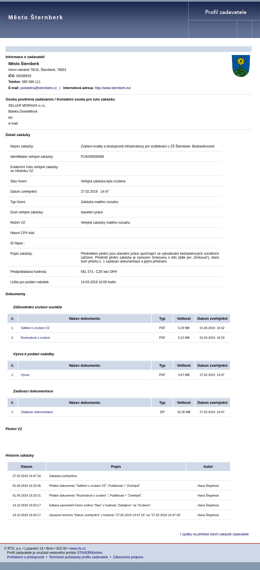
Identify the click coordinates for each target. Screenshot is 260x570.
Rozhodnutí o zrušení (35, 337)
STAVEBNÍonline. (90, 553)
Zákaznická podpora (128, 557)
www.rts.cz (78, 548)
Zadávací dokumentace (37, 412)
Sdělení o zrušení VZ (35, 328)
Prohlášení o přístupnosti (25, 557)
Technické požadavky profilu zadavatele (78, 557)
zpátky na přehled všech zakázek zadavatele (215, 534)
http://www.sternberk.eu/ (113, 88)
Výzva (25, 374)
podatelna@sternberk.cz (38, 88)
